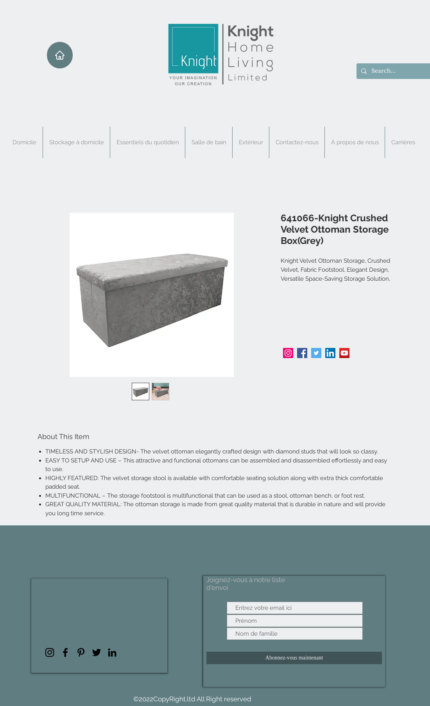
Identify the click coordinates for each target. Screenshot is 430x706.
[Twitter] (316, 353)
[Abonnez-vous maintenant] (294, 658)
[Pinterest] (81, 652)
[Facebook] (302, 353)
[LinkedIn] (330, 353)
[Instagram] (288, 353)
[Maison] (60, 55)
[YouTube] (344, 353)
